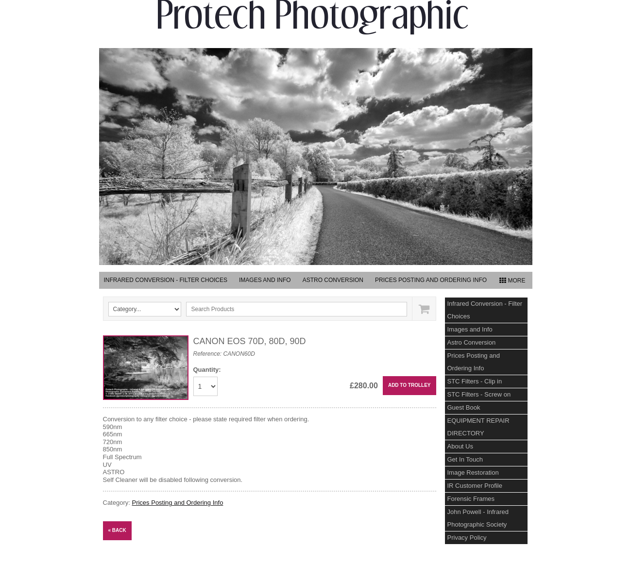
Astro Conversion (333, 280)
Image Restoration (473, 472)
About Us (460, 446)
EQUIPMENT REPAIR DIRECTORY (478, 427)
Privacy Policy (467, 537)
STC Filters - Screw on (479, 394)
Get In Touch (465, 459)
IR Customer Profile (474, 485)
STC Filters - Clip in (474, 381)
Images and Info (265, 280)
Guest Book (463, 407)
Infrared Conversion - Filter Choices (165, 280)
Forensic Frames (471, 498)
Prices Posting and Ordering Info (431, 280)
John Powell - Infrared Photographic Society (478, 518)
